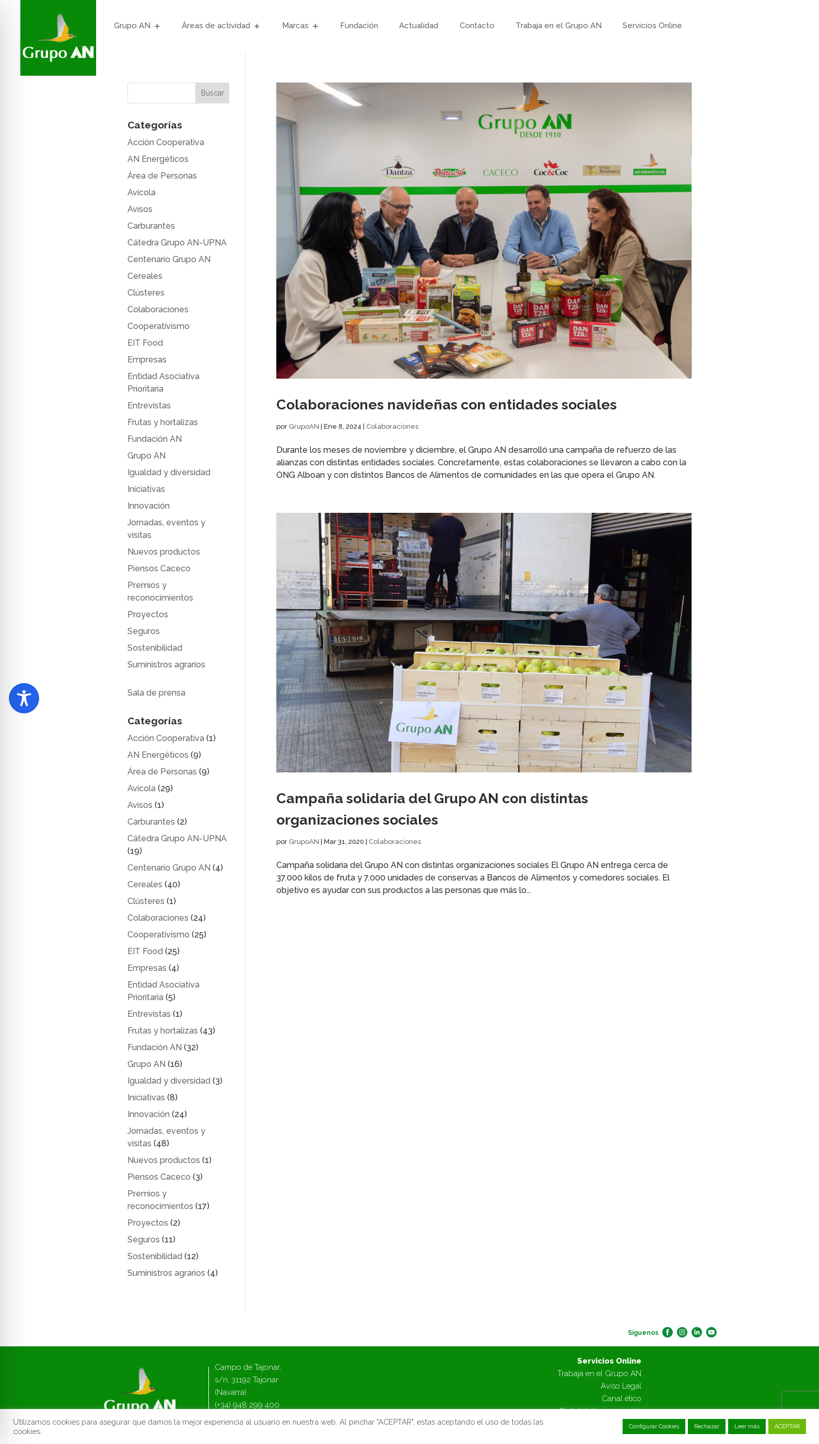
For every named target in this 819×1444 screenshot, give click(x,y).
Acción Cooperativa (165, 142)
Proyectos (147, 614)
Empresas (147, 360)
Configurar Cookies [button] (654, 1426)
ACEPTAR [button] (787, 1426)
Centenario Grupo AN (168, 259)
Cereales (144, 276)
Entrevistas (149, 405)
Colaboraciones (392, 426)
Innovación (148, 506)
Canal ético (621, 1398)
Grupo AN (132, 25)
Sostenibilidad (154, 648)
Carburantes (151, 226)
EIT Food (145, 343)
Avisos (140, 209)
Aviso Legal (621, 1386)
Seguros (143, 631)
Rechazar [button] (706, 1426)
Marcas (295, 25)
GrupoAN (304, 426)
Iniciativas (146, 489)
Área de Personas (162, 176)
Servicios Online (652, 25)
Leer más (746, 1426)
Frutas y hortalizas (162, 422)
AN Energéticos (158, 159)
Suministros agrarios (166, 665)
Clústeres (146, 293)
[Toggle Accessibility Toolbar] (24, 698)
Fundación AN (154, 439)
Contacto (477, 25)
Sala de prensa (156, 693)
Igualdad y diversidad (168, 472)
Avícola (141, 192)
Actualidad (418, 25)
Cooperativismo (158, 326)
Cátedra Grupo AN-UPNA (177, 243)
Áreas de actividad (216, 25)
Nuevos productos (163, 552)
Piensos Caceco (159, 568)
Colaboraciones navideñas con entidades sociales (446, 404)
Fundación (359, 25)
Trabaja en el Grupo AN (559, 25)
